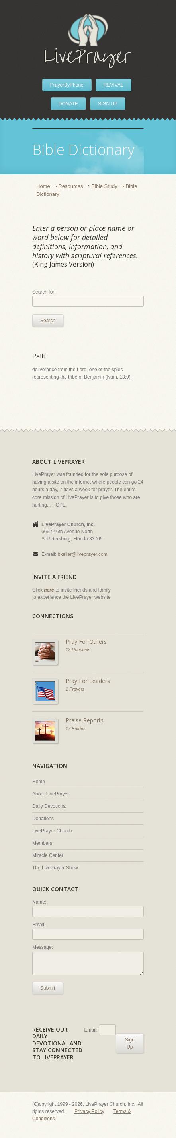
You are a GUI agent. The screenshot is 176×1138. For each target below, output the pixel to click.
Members (42, 843)
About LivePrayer (50, 794)
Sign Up (130, 1043)
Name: (39, 902)
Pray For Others (86, 641)
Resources (70, 186)
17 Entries (76, 728)
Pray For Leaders (88, 681)
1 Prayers (75, 689)
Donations (43, 818)
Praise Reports (85, 720)
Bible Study (104, 186)
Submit (47, 988)
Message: (42, 947)
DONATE (68, 103)
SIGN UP (107, 103)
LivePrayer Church (52, 831)
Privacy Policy (89, 1111)
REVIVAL (113, 85)
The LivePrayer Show (55, 868)
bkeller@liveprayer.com (83, 554)
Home (43, 186)
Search (47, 320)
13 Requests (78, 649)
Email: (38, 924)
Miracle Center (47, 855)
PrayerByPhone (67, 85)
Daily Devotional (49, 806)
